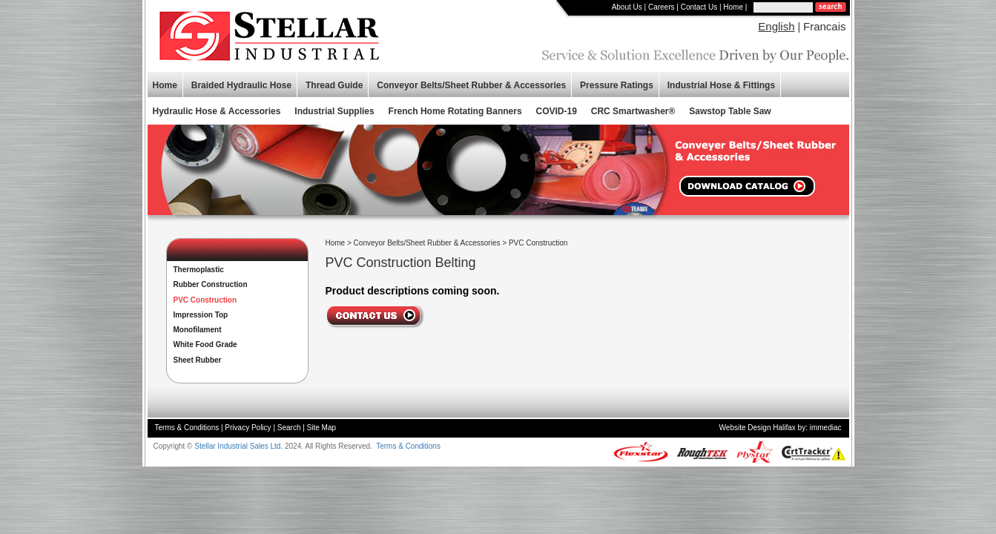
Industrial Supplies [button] (334, 111)
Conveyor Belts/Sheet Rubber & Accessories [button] (471, 85)
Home (733, 7)
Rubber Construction (211, 284)
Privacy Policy (248, 427)
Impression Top (201, 315)
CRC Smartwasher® (633, 111)
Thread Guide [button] (334, 85)
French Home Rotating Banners (455, 111)
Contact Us (699, 7)
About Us (627, 7)
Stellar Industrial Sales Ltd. (238, 446)
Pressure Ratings (616, 85)
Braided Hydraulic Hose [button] (241, 85)
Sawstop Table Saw (730, 111)
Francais (824, 26)
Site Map (321, 427)
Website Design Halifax (757, 427)
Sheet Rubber (198, 360)
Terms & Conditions (187, 427)
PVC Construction (205, 300)
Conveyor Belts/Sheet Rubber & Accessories (427, 243)
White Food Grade (205, 344)
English (776, 26)
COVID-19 (556, 111)
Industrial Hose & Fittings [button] (721, 85)
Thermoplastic (199, 270)
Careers (661, 7)
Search (289, 427)
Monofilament (198, 330)
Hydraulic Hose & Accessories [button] (217, 111)
